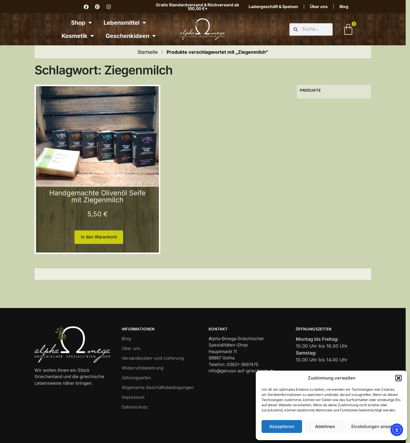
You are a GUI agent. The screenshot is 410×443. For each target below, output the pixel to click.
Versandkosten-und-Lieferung (153, 358)
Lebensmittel (125, 22)
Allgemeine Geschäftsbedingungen (158, 387)
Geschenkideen (131, 36)
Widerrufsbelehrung (142, 368)
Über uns (319, 6)
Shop (81, 22)
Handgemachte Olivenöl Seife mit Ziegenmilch (97, 196)
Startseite (148, 52)
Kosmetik (78, 36)
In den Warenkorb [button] (99, 237)
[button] (398, 378)
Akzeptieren (281, 426)
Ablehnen (325, 426)
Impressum (133, 397)
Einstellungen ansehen (374, 426)
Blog (344, 6)
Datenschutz (135, 407)
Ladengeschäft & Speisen (273, 6)
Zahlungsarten (136, 377)
